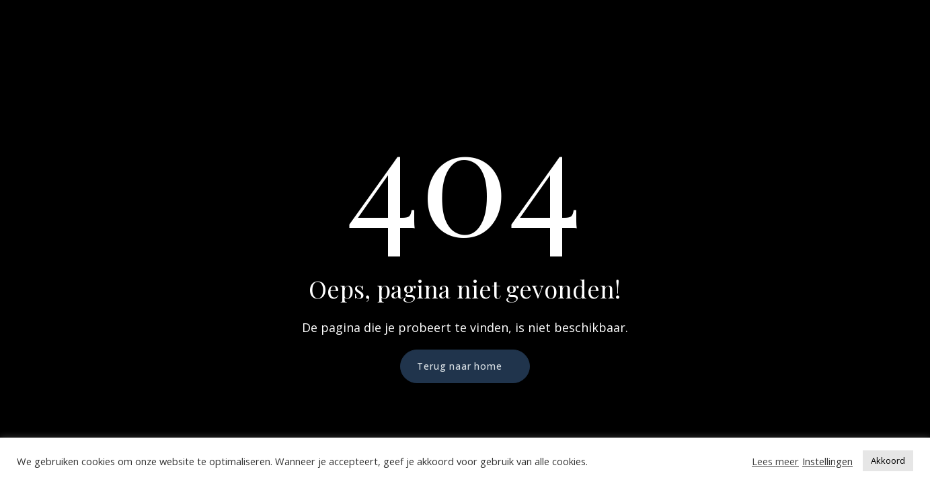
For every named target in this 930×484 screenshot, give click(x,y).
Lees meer (775, 461)
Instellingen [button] (827, 461)
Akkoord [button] (888, 460)
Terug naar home (459, 366)
